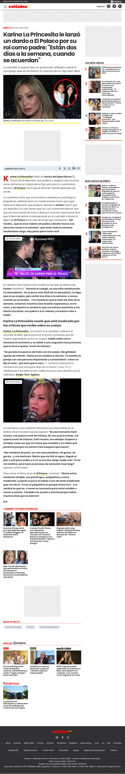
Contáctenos (48, 750)
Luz (103, 743)
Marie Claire (29, 743)
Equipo (76, 750)
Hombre (50, 743)
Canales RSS (13, 750)
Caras (8, 743)
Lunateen (117, 743)
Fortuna (40, 743)
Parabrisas (61, 743)
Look (97, 743)
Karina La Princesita (21, 176)
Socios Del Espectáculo (49, 627)
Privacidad (63, 750)
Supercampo (86, 743)
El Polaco (30, 627)
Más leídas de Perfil (97, 181)
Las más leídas (94, 63)
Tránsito (113, 750)
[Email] (78, 169)
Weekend (73, 743)
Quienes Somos (30, 750)
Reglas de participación (94, 750)
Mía (108, 743)
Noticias (17, 743)
